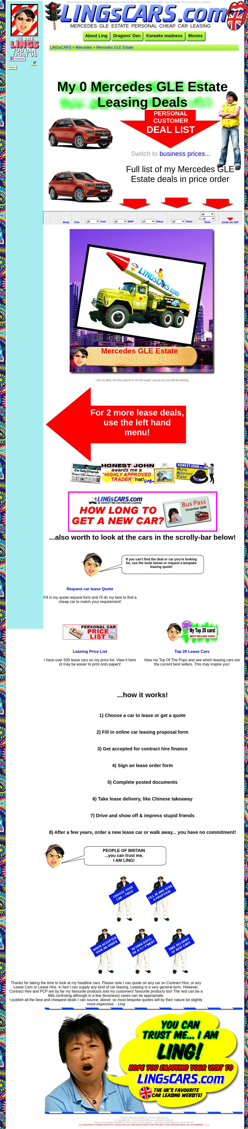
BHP (130, 221)
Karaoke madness (164, 35)
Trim (77, 222)
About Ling (96, 35)
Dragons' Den (126, 35)
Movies (195, 35)
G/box (159, 221)
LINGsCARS (60, 47)
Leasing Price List (90, 651)
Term (207, 222)
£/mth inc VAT (230, 222)
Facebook (17, 58)
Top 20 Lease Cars (191, 651)
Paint (189, 221)
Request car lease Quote (90, 589)
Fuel (103, 221)
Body (66, 222)
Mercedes (84, 47)
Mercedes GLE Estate (114, 47)
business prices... (185, 153)
